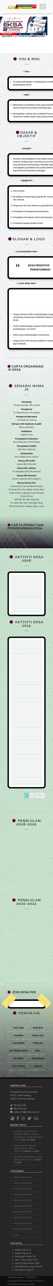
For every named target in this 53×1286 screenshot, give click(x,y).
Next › (40, 795)
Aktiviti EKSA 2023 (23, 1212)
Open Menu (43, 6)
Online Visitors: (22, 1250)
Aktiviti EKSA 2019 (23, 1189)
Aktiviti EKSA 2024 (23, 1217)
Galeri (16, 1235)
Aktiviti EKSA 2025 (23, 1223)
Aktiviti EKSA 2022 (23, 1206)
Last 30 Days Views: (25, 1263)
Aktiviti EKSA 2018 (23, 1183)
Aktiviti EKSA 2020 (23, 1194)
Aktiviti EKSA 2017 (23, 1177)
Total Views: (21, 1270)
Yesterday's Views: (24, 1256)
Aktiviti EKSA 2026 (23, 1229)
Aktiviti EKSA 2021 (23, 1200)
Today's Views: (22, 1253)
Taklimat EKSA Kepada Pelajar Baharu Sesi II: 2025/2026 (25, 1148)
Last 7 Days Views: (24, 1260)
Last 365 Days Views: (25, 1266)
